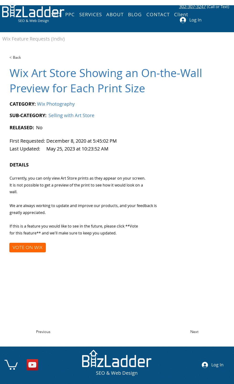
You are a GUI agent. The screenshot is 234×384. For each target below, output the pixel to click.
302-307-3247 (192, 6)
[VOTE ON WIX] (27, 247)
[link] (11, 364)
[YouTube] (32, 364)
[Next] (186, 332)
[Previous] (51, 332)
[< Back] (25, 57)
